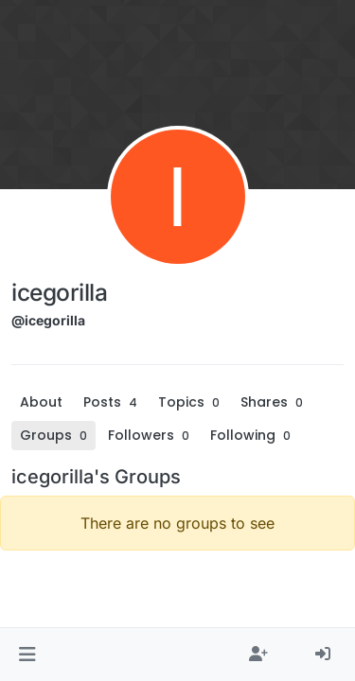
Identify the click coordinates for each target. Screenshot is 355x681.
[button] (27, 654)
